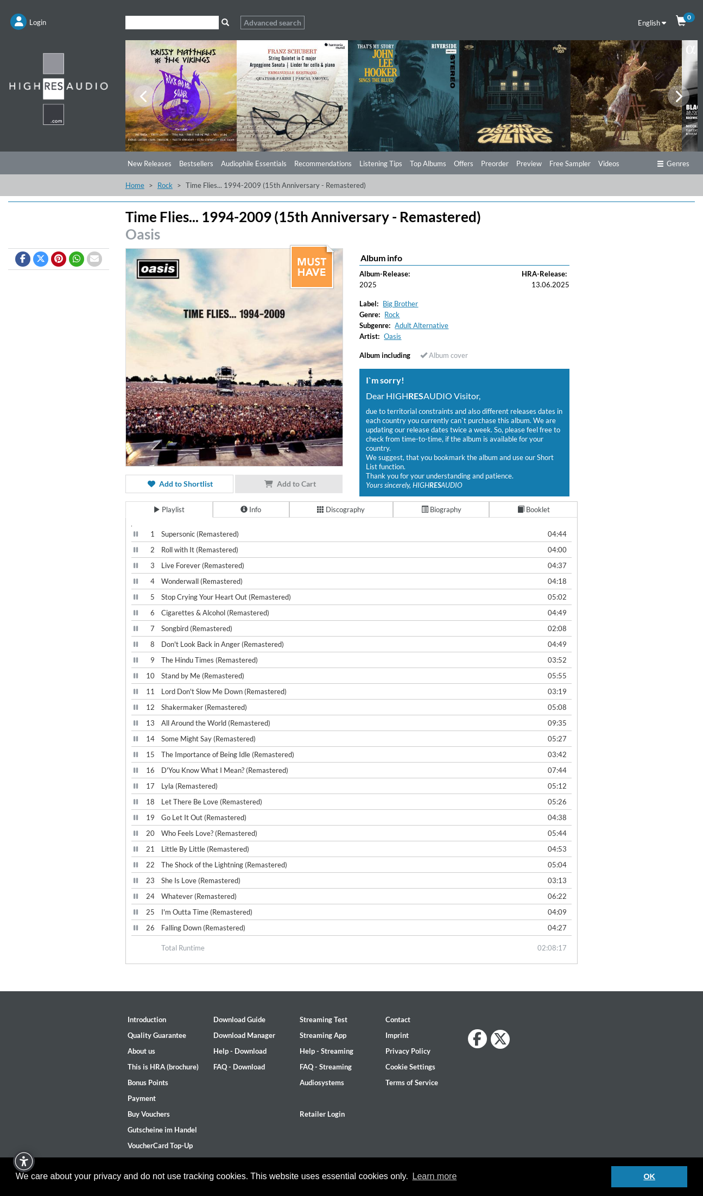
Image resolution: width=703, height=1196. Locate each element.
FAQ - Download (239, 1066)
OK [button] (649, 1176)
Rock (165, 185)
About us (141, 1051)
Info (250, 509)
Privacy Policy (407, 1051)
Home (134, 185)
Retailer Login (322, 1114)
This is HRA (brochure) (163, 1066)
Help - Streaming (326, 1051)
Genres (673, 163)
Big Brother (400, 303)
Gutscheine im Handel (162, 1129)
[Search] (172, 22)
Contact (397, 1019)
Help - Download (240, 1051)
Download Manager (244, 1035)
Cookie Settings (410, 1066)
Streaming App (323, 1035)
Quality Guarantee (157, 1035)
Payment (142, 1098)
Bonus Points (148, 1082)
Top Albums (428, 163)
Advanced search (272, 22)
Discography (341, 509)
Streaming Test (323, 1019)
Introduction (147, 1019)
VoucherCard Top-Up (160, 1145)
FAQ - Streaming (326, 1066)
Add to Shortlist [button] (179, 483)
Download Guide (239, 1019)
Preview (529, 163)
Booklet (533, 509)
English (652, 22)
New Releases (150, 163)
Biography (441, 509)
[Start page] (58, 88)
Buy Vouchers (149, 1114)
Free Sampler (570, 163)
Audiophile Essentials (254, 163)
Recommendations (323, 163)
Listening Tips (380, 163)
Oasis (142, 234)
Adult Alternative (421, 325)
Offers (463, 163)
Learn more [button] (434, 1176)
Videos (608, 163)
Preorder (495, 163)
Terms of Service (411, 1082)
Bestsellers (196, 163)
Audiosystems (322, 1082)
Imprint (397, 1035)
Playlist (169, 509)
